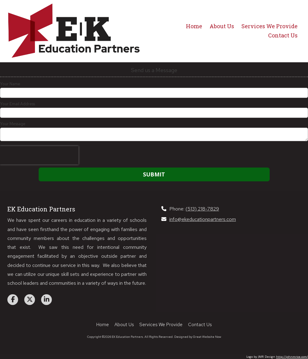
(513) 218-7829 (202, 208)
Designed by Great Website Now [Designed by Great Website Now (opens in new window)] (197, 337)
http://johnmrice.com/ (292, 357)
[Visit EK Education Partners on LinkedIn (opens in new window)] (46, 299)
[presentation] (39, 155)
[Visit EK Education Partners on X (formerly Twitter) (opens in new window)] (29, 299)
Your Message (12, 124)
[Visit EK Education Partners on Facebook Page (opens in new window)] (12, 299)
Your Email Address (17, 104)
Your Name (10, 84)
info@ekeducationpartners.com (202, 219)
